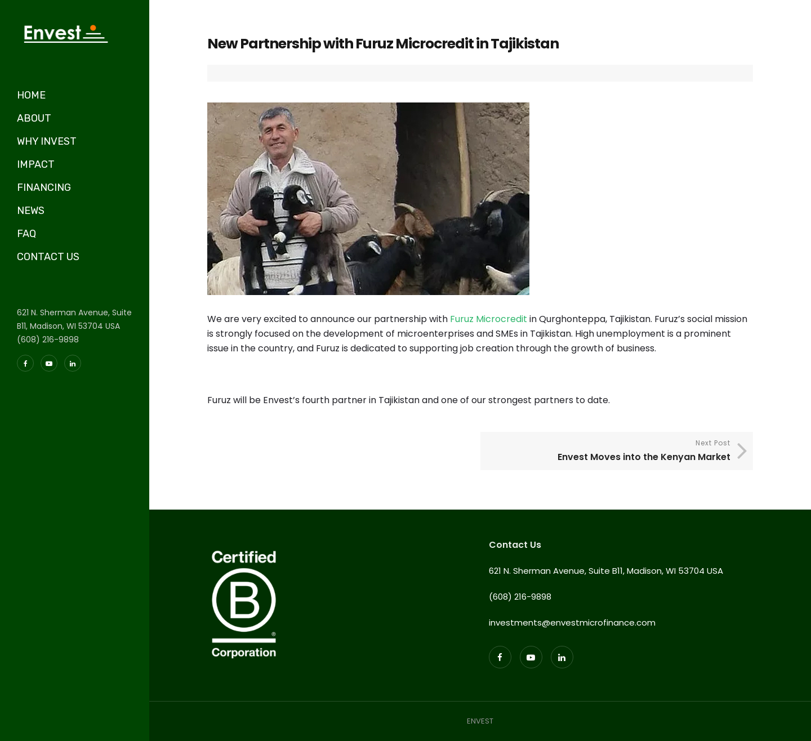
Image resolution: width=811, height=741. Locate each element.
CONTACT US (48, 257)
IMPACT (36, 164)
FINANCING (44, 187)
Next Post (608, 451)
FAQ (26, 233)
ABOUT (34, 118)
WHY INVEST (47, 141)
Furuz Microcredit (489, 319)
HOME (31, 95)
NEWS (30, 210)
